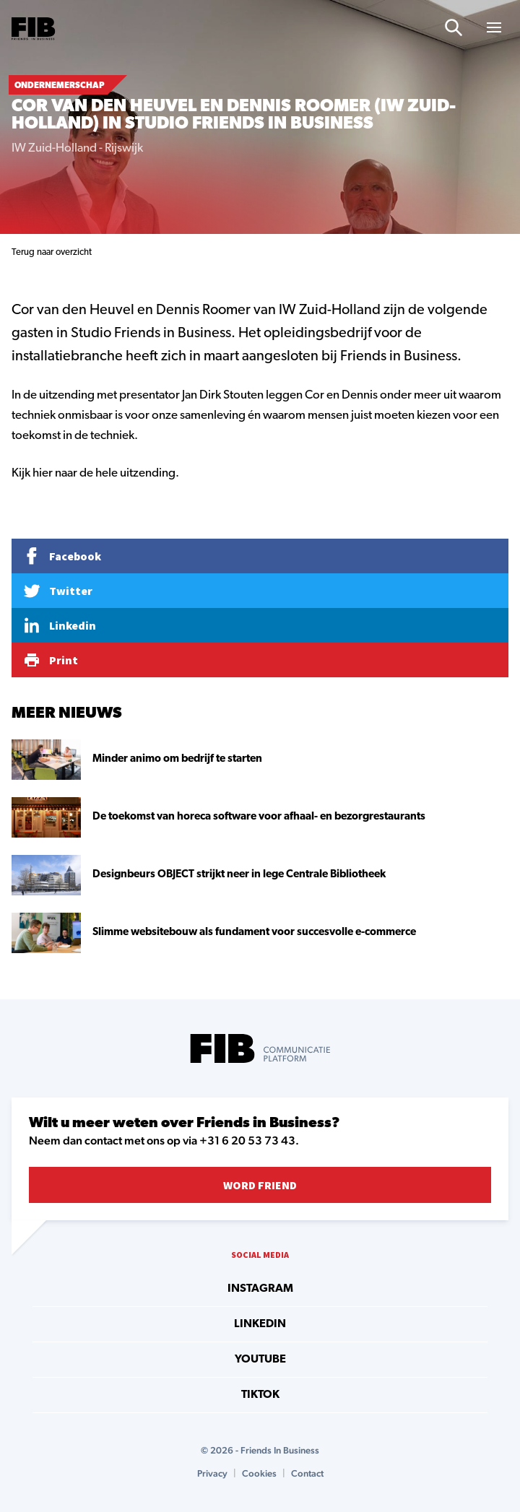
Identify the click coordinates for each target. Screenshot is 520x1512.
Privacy (212, 1473)
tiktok (260, 1395)
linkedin (260, 1324)
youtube (260, 1359)
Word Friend (260, 1185)
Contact (307, 1473)
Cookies (259, 1473)
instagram (260, 1289)
